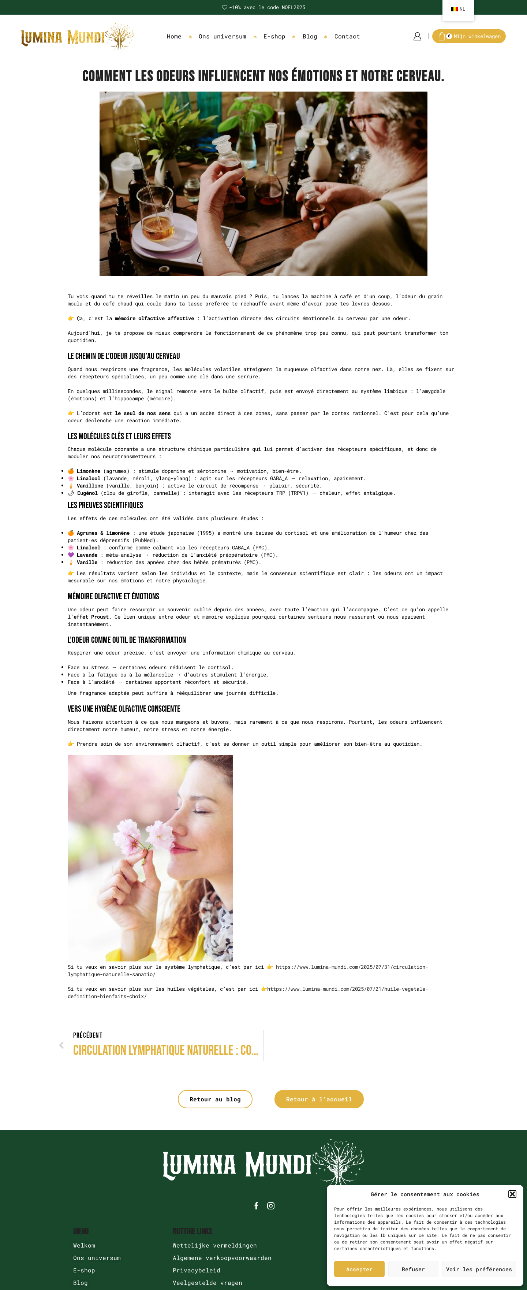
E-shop (274, 36)
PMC (259, 547)
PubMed (144, 540)
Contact (347, 36)
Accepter (359, 1269)
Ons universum (222, 36)
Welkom (84, 1245)
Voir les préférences (479, 1269)
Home (174, 36)
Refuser (413, 1269)
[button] (512, 1194)
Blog (310, 36)
